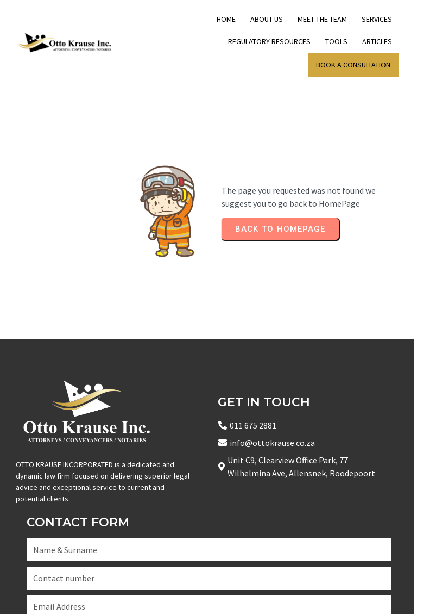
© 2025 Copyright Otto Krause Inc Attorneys (98, 592)
